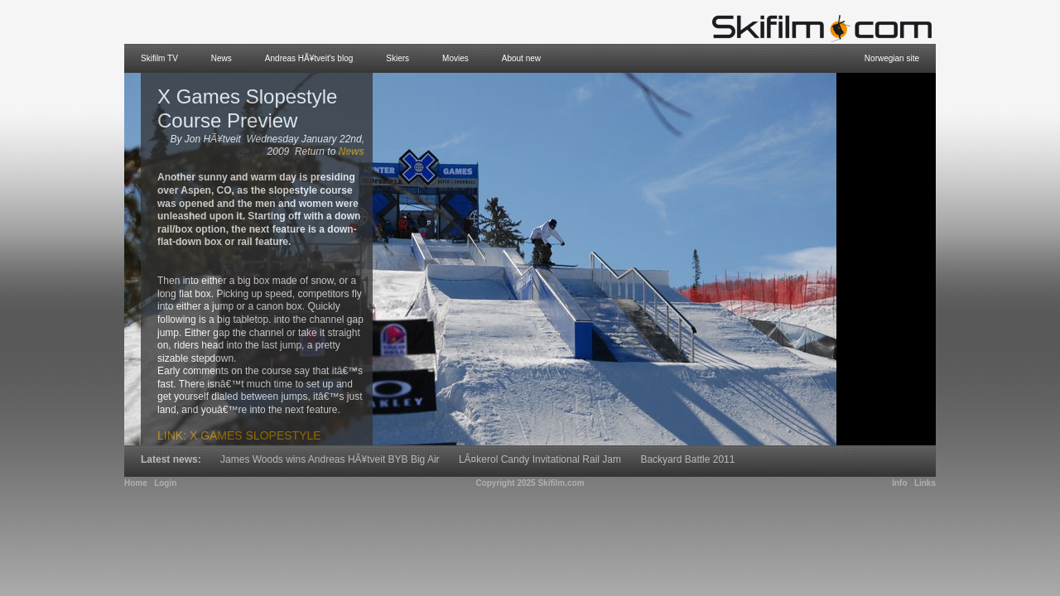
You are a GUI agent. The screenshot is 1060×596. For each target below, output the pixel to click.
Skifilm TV (159, 58)
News (221, 58)
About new (521, 58)
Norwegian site (892, 58)
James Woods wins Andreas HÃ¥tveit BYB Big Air (330, 459)
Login (165, 483)
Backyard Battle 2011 (687, 459)
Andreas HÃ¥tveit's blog (309, 58)
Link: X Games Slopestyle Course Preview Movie (239, 442)
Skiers (397, 58)
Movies (455, 58)
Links (925, 483)
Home (135, 483)
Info (899, 483)
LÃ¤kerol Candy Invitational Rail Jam (540, 459)
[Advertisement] (886, 259)
